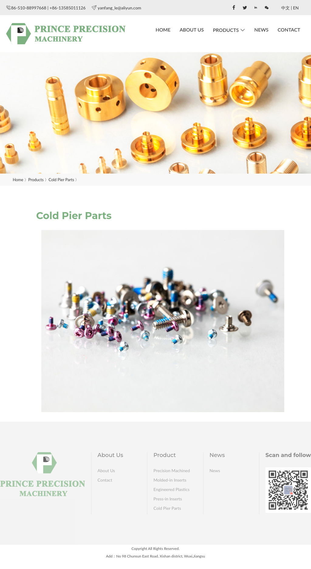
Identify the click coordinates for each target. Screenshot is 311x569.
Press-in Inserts (167, 500)
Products (226, 30)
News (261, 29)
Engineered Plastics (171, 490)
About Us (191, 29)
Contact (289, 29)
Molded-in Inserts (169, 481)
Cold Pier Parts (61, 179)
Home (163, 29)
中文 (285, 7)
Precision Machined (171, 471)
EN (296, 7)
